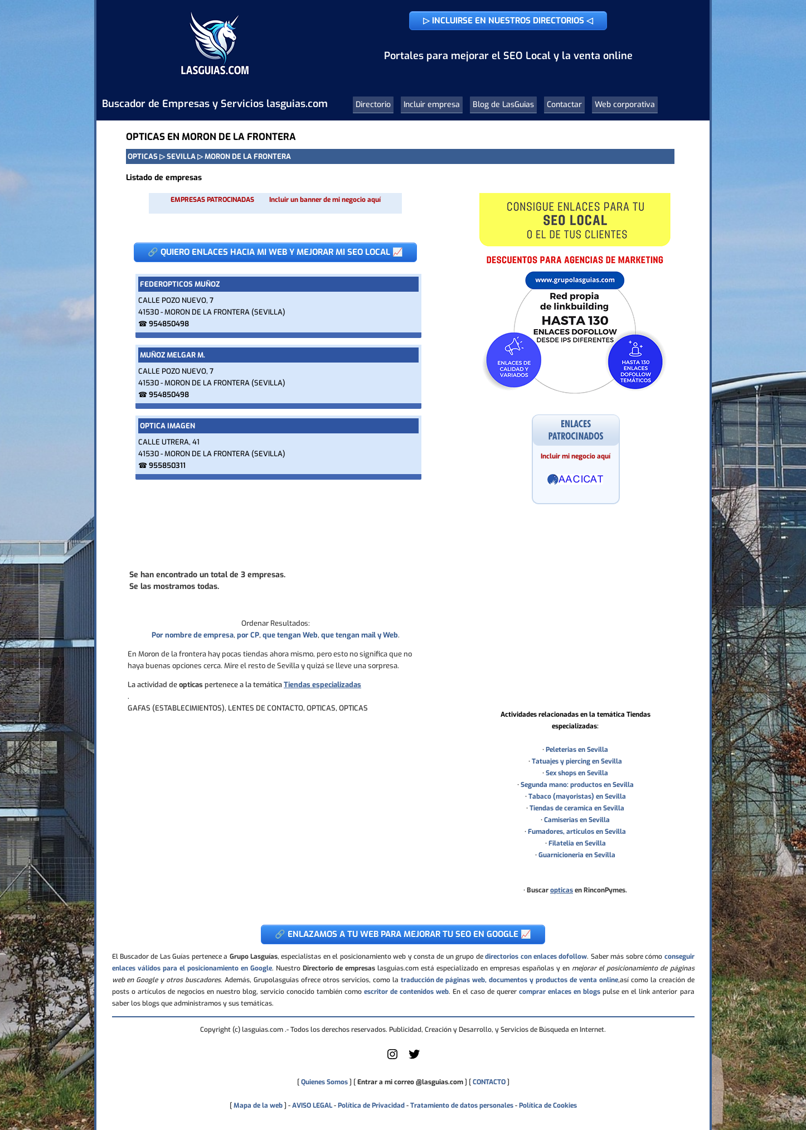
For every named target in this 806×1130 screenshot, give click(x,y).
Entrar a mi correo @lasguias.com (410, 1082)
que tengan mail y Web (359, 635)
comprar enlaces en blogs (559, 991)
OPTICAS (143, 156)
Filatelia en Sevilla (577, 843)
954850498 (169, 324)
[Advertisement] (275, 523)
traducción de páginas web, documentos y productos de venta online (509, 980)
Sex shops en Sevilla (577, 773)
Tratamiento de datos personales (461, 1105)
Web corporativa (625, 104)
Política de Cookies (548, 1105)
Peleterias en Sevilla (577, 749)
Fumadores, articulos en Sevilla (577, 831)
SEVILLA (181, 156)
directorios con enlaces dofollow (536, 956)
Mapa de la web (257, 1105)
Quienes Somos (324, 1082)
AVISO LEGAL (312, 1105)
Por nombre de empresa (193, 635)
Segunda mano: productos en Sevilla (577, 784)
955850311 (167, 465)
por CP (248, 635)
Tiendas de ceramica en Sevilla (577, 808)
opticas (561, 890)
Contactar (564, 104)
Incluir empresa (432, 104)
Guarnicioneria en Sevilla (576, 855)
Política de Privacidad (371, 1105)
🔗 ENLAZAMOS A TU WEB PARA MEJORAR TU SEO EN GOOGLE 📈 (403, 934)
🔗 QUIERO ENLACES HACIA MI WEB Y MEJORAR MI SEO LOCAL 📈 (275, 252)
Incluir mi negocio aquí (575, 456)
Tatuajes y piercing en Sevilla (577, 761)
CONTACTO (489, 1082)
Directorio (373, 104)
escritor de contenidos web (406, 991)
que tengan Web (290, 635)
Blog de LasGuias (503, 104)
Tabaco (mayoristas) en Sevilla (577, 796)
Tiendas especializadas (322, 684)
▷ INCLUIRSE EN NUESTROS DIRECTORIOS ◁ (508, 20)
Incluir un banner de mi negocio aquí (325, 199)
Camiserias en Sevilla (577, 819)
